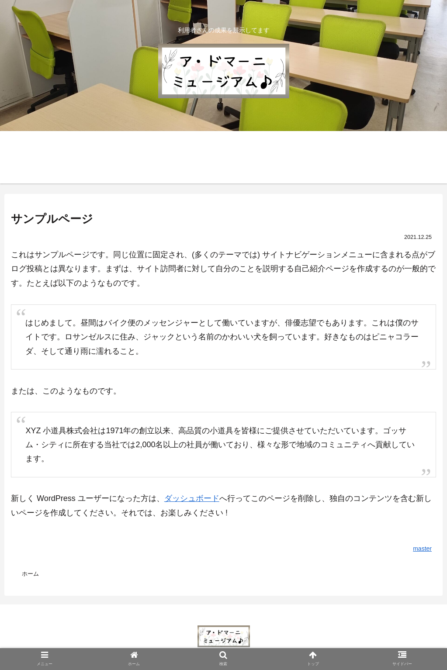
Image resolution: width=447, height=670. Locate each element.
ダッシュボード (191, 498)
